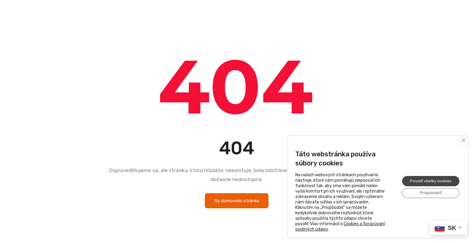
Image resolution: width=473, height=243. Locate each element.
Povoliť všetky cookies (428, 180)
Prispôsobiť (429, 193)
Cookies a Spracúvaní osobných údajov (336, 226)
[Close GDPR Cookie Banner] (463, 140)
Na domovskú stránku (236, 200)
